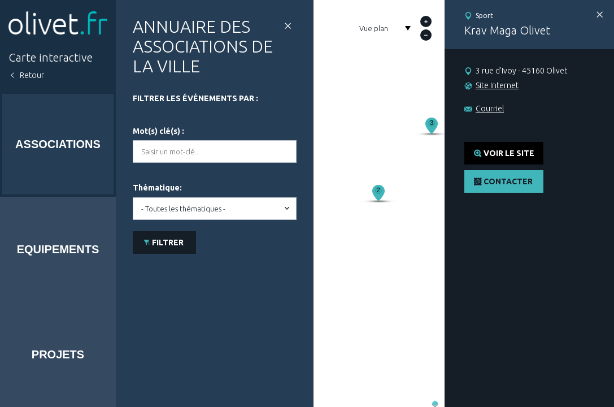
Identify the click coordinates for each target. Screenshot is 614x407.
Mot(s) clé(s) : (158, 131)
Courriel (490, 108)
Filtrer (168, 242)
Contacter (508, 181)
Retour (32, 75)
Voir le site (509, 153)
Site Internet (497, 85)
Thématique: (157, 187)
